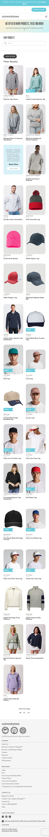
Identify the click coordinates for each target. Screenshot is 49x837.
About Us (5, 744)
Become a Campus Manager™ (12, 747)
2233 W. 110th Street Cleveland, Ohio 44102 (10, 830)
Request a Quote (8, 796)
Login (3, 770)
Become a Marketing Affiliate (12, 750)
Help (3, 807)
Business (5, 755)
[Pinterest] (6, 817)
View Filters (10, 56)
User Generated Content (10, 784)
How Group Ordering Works (11, 776)
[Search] (24, 43)
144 (28, 713)
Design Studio (39, 9)
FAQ (3, 773)
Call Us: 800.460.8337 (9, 804)
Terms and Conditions (9, 781)
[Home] (10, 16)
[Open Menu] (46, 17)
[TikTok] (10, 817)
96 (24, 713)
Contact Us (6, 801)
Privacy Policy (6, 778)
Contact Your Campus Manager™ (13, 799)
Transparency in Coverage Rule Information (17, 786)
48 (20, 713)
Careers (4, 752)
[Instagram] (3, 817)
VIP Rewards (6, 761)
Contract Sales (7, 758)
